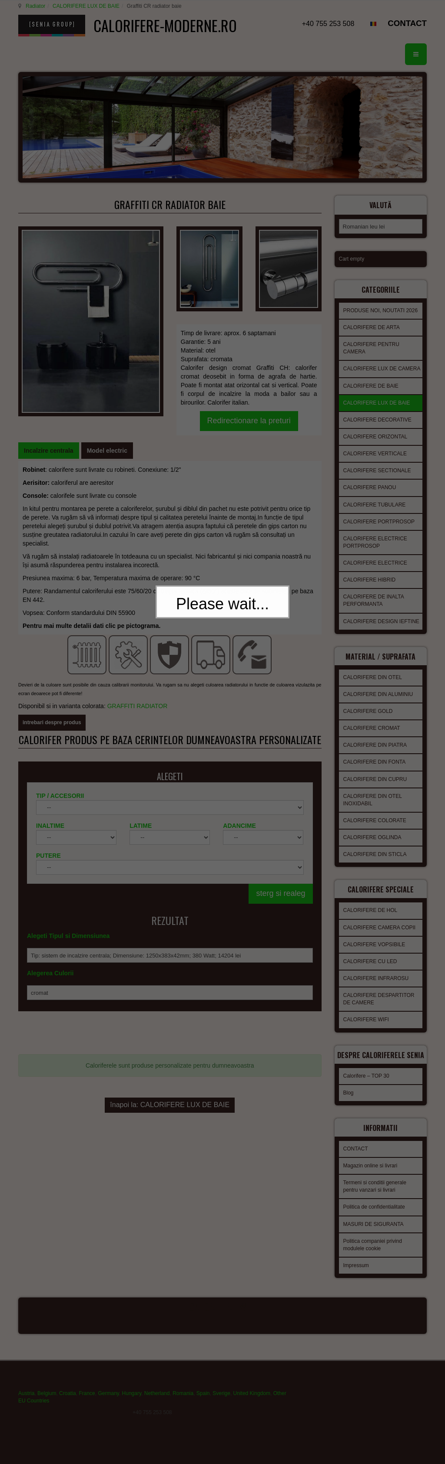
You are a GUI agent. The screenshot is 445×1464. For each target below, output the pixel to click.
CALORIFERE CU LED (370, 969)
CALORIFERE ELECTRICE (375, 575)
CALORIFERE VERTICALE (375, 466)
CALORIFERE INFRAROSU (376, 986)
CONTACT (407, 23)
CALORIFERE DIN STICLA (375, 864)
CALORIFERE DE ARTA (371, 340)
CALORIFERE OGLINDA (372, 847)
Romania (183, 1402)
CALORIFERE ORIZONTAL (375, 449)
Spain (203, 1402)
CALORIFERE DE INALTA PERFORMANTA (373, 613)
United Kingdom (251, 1402)
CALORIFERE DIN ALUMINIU (378, 704)
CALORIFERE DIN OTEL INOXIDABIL (372, 810)
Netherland (157, 1402)
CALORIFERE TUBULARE (374, 517)
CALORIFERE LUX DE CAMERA (382, 381)
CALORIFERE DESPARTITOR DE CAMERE (379, 1006)
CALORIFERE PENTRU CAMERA (371, 360)
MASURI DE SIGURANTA (373, 1234)
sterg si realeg (280, 852)
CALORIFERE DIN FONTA (374, 772)
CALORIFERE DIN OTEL (372, 687)
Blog (348, 1105)
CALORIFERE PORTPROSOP (379, 534)
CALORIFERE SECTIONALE (377, 483)
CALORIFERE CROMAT (371, 738)
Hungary (131, 1402)
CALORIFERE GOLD (368, 721)
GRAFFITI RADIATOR (138, 654)
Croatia (67, 1402)
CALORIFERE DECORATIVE (377, 432)
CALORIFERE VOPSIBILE (374, 952)
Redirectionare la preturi (249, 369)
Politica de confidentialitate (374, 1217)
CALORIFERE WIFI (366, 1027)
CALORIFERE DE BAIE (371, 398)
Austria (26, 1402)
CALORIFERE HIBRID (369, 592)
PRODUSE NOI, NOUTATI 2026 (380, 323)
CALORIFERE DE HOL (370, 918)
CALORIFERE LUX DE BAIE (84, 6)
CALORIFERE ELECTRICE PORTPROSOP (375, 555)
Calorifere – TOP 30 (366, 1088)
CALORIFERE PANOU (369, 500)
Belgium (46, 1402)
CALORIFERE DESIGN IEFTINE (381, 634)
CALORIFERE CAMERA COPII (379, 935)
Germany (108, 1402)
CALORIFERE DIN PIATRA (375, 755)
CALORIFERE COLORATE (374, 830)
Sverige (221, 1402)
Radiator (34, 6)
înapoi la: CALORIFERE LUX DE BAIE (169, 1052)
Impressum (356, 1275)
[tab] (48, 432)
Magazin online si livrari (370, 1176)
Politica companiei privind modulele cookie (372, 1254)
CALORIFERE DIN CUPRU (375, 789)
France (87, 1402)
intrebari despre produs (52, 671)
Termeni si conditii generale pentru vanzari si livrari (374, 1196)
